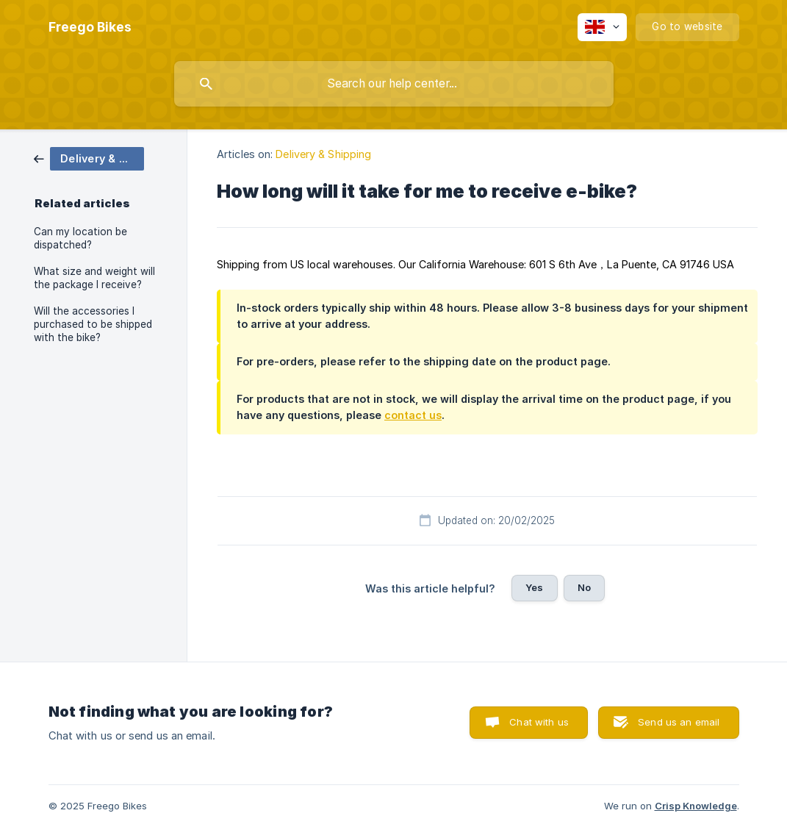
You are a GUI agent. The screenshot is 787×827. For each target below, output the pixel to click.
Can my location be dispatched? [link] (80, 238)
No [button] (584, 587)
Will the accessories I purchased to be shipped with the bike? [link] (93, 324)
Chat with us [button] (539, 722)
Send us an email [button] (678, 722)
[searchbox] (394, 84)
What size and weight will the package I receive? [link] (94, 277)
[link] (89, 158)
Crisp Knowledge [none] (696, 806)
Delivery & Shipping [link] (323, 154)
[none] (90, 27)
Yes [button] (534, 587)
